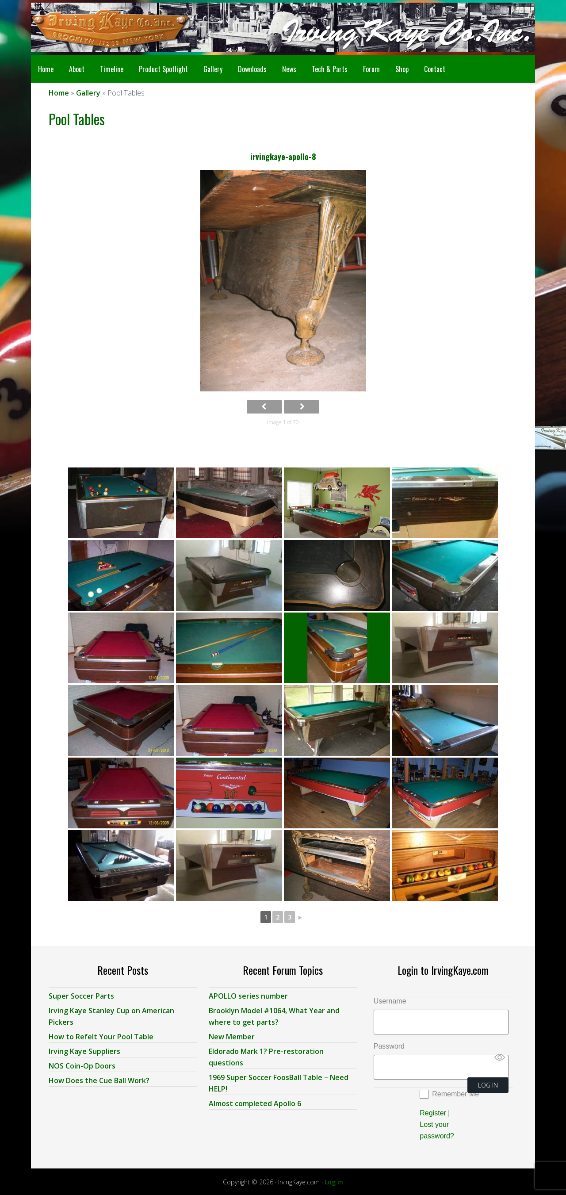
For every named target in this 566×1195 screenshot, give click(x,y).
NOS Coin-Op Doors (82, 1064)
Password (389, 1045)
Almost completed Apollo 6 (255, 1102)
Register (433, 1111)
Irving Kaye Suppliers (84, 1050)
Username (390, 999)
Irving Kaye (101, 27)
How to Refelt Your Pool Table (101, 1035)
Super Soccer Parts (81, 995)
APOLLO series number (248, 995)
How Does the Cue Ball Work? (99, 1079)
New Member (232, 1035)
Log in (334, 1180)
